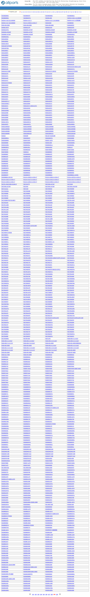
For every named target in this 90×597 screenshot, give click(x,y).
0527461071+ (49, 246)
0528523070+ (5, 504)
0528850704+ (5, 527)
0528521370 (70, 479)
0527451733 (48, 216)
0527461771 (48, 262)
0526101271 (48, 69)
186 (46, 594)
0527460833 (70, 237)
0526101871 (27, 94)
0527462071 (5, 271)
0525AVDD (48, 23)
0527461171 (48, 248)
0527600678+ (5, 283)
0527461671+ (71, 260)
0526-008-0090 (28, 25)
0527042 (26, 186)
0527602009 (48, 290)
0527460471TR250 (7, 232)
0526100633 (70, 39)
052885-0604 (27, 523)
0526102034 (48, 99)
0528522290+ (71, 490)
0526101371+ (27, 76)
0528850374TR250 (7, 516)
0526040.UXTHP (71, 30)
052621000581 (71, 126)
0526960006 (5, 170)
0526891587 (48, 156)
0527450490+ (5, 191)
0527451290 (48, 207)
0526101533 (5, 85)
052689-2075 (70, 159)
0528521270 (48, 477)
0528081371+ (71, 410)
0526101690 (48, 89)
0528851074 (70, 532)
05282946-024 (49, 451)
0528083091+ (49, 444)
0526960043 (48, 172)
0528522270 (48, 490)
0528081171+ (27, 405)
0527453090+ (5, 228)
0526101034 (5, 59)
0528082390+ (71, 430)
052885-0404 (49, 516)
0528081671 (48, 417)
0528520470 (70, 467)
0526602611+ (49, 145)
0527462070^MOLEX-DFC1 (52, 269)
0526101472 (48, 80)
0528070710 (27, 371)
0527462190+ (5, 274)
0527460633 (48, 232)
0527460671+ (27, 235)
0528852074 (48, 541)
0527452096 (27, 223)
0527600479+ (27, 278)
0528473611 (70, 465)
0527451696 (5, 216)
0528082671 (27, 437)
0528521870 (27, 486)
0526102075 (48, 101)
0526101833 (5, 94)
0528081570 (70, 412)
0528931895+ (49, 590)
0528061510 (48, 359)
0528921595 (5, 553)
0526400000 (5, 142)
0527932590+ (5, 329)
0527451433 (5, 212)
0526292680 (70, 138)
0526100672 (70, 41)
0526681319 (5, 149)
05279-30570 (27, 299)
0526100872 (70, 50)
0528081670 (5, 417)
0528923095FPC (28, 574)
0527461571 (5, 258)
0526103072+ (71, 122)
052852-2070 (70, 488)
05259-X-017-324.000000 (8, 23)
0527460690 (70, 235)
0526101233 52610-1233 (74, 66)
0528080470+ (5, 384)
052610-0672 (5, 43)
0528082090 (70, 424)
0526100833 (48, 48)
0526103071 (70, 119)
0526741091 (70, 149)
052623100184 (71, 133)
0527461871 (48, 265)
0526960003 (70, 168)
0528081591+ (71, 414)
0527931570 (48, 313)
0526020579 (70, 25)
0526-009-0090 (49, 25)
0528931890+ (5, 590)
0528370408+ (27, 460)
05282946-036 (71, 451)
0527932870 (70, 331)
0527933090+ (5, 338)
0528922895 (48, 569)
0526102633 (5, 115)
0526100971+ (71, 55)
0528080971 (27, 398)
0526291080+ (71, 136)
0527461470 (70, 253)
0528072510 (27, 380)
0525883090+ (49, 15)
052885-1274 (49, 537)
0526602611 (27, 145)
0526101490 (48, 83)
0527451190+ (71, 205)
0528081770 (27, 419)
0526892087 (5, 161)
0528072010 (5, 377)
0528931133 (48, 578)
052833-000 (70, 458)
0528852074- (70, 541)
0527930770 (70, 301)
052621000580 (49, 126)
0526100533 (5, 39)
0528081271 (70, 407)
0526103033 (5, 119)
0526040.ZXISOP (6, 32)
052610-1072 (49, 62)
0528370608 (48, 460)
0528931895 (27, 590)
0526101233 (48, 66)
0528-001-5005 (49, 343)
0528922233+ (27, 564)
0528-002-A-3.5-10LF (73, 345)
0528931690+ (71, 585)
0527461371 (27, 253)
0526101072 (27, 62)
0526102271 (5, 106)
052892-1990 (49, 557)
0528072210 (48, 377)
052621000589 (6, 131)
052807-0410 (27, 368)
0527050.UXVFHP (72, 186)
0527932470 (27, 327)
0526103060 (48, 119)
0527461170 (27, 248)
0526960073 (27, 175)
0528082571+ (49, 435)
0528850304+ (5, 513)
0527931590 (70, 313)
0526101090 (5, 64)
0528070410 (5, 368)
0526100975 (27, 57)
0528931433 (5, 583)
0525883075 (27, 15)
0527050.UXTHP (49, 186)
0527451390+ (49, 209)
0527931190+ (71, 308)
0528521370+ (5, 481)
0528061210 (5, 359)
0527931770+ (71, 315)
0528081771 (48, 419)
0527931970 (48, 320)
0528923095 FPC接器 (7, 574)
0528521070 (5, 477)
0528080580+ (71, 387)
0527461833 (70, 262)
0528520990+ (71, 474)
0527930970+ (71, 304)
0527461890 (5, 267)
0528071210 (5, 373)
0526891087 (70, 154)
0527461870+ (27, 265)
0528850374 (27, 513)
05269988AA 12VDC (72, 175)
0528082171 (70, 426)
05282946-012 (27, 451)
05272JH (26, 189)
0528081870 (27, 421)
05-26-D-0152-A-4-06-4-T (74, 182)
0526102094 (27, 103)
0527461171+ (71, 248)
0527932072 (27, 322)
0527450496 (27, 191)
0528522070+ (5, 490)
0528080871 (70, 394)
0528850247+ (5, 511)
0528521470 (48, 481)
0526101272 (27, 71)
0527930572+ (49, 299)
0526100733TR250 (7, 46)
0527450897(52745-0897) (8, 200)
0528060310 (48, 354)
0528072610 (48, 380)
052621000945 (71, 131)
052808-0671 (70, 389)
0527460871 (70, 239)
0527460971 (27, 244)
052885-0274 (49, 511)
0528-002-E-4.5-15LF (7, 350)
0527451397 (70, 209)
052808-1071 (49, 401)
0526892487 (5, 163)
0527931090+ (27, 308)
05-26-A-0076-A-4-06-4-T (74, 177)
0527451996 (27, 221)
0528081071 (27, 401)
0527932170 (5, 324)
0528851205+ (5, 537)
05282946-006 (5, 451)
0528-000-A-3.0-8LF (29, 341)
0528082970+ (27, 442)
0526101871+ (49, 94)
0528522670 (48, 495)
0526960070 (5, 175)
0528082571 (27, 435)
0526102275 (70, 106)
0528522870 (5, 500)
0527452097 (70, 223)
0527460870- (27, 239)
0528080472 (48, 384)
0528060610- (27, 357)
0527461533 (70, 255)
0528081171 (70, 403)
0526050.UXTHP (28, 32)
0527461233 (5, 251)
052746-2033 (5, 269)
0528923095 (70, 571)
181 (33, 594)
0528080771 (5, 394)
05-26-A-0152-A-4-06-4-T (52, 179)
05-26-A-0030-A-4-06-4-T (30, 177)
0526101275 (5, 73)
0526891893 (27, 159)
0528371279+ (49, 463)
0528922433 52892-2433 (30, 567)
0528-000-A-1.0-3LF (72, 338)
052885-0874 (5, 530)
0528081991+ (71, 421)
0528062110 (5, 364)
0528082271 (48, 428)
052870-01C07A (6, 507)
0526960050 (70, 172)
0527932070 (70, 320)
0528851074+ (5, 534)
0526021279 (27, 27)
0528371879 (27, 465)
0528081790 (70, 419)
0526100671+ (49, 41)
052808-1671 (70, 417)
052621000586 (71, 129)
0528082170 (48, 426)
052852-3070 (70, 502)
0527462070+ (71, 269)
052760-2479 (27, 292)
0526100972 (5, 57)
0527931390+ (71, 311)
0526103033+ (27, 119)
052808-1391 (5, 412)
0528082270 (27, 428)
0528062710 (5, 366)
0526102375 (70, 108)
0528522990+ (5, 502)
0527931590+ (5, 315)
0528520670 (48, 470)
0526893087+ (5, 168)
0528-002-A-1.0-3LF (50, 345)
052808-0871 (5, 396)
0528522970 (27, 500)
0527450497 (48, 191)
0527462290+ (27, 274)
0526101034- (27, 59)
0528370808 (5, 463)
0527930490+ (49, 297)
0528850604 (5, 523)
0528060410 (70, 354)
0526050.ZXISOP (50, 32)
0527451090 (27, 202)
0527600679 (27, 283)
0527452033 (70, 221)
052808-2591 (70, 435)
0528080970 (5, 398)
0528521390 (27, 481)
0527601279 (27, 288)
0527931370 (27, 311)
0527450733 (5, 195)
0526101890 (27, 96)
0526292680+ (5, 140)
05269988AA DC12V (7, 177)
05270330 (70, 184)
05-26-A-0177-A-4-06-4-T (74, 179)
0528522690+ (27, 497)
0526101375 (70, 76)
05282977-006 (49, 456)
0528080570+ (27, 387)
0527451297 (70, 207)
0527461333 (5, 253)
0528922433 (5, 567)
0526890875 (70, 152)
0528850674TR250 (29, 525)
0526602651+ (5, 147)
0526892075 (48, 159)
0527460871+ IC (49, 242)
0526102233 (70, 103)
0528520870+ (5, 474)
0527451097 (27, 205)
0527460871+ (27, 242)
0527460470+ (27, 230)
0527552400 (48, 276)
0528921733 (27, 555)
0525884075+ (27, 18)
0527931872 (5, 320)
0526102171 (48, 103)
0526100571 (27, 39)
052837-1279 (27, 463)
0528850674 (70, 523)
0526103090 (48, 124)
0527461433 (48, 253)
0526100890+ (49, 53)
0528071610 (5, 375)
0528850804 (48, 527)
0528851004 (48, 532)
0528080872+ (49, 396)
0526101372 (48, 76)
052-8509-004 (27, 467)
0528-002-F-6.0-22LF (51, 350)
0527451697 (27, 216)
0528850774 (27, 527)
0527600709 (5, 285)
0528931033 (48, 576)
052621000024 (6, 126)
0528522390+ (49, 493)
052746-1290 (70, 251)
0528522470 (70, 493)
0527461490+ (49, 255)
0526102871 (70, 117)
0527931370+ (49, 311)
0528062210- (49, 364)
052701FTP (27, 184)
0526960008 (27, 170)
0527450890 (5, 198)
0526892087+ (27, 161)
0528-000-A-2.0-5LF (7, 341)
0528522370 (5, 493)
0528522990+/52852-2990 (31, 502)
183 (38, 594)
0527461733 (5, 262)
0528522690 (5, 497)
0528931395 (70, 581)
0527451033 (5, 202)
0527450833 (70, 195)
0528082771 (5, 440)
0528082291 (5, 430)
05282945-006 (5, 449)
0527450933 (27, 200)
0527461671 (48, 260)
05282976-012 (27, 456)
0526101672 (5, 89)
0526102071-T (5, 101)
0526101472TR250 (7, 83)
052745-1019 (70, 200)
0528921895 (70, 555)
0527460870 (5, 239)
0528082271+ (71, 428)
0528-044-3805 (28, 354)
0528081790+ (5, 421)
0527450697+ (71, 193)
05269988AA (48, 175)
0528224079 (27, 447)
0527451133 (48, 205)
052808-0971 (49, 398)
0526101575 (5, 87)
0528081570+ (5, 414)
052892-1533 (70, 551)
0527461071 (27, 246)
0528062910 (27, 366)
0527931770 (48, 315)
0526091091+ (71, 34)
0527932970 (27, 334)
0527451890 (5, 218)
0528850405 (5, 518)
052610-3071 (5, 122)
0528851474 (27, 539)
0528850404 (27, 516)
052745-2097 (5, 225)
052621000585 (49, 129)
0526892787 (70, 163)
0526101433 (5, 78)
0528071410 (48, 373)
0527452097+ (49, 225)
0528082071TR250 (50, 424)
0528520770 (5, 472)
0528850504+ (49, 520)
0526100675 (27, 43)
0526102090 (70, 101)
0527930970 (48, 304)
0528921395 (70, 548)
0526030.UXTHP (28, 30)
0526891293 (27, 156)
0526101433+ (49, 78)
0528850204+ (71, 509)
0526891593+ (71, 156)
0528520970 (27, 474)
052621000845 (49, 131)
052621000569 (28, 126)
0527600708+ (71, 283)
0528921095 (27, 546)
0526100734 (27, 46)
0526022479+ (5, 30)
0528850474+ (71, 518)
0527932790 (48, 331)
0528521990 (27, 488)
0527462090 (70, 271)
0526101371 (5, 76)
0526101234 (5, 69)
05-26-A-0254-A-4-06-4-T (30, 182)
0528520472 (5, 470)
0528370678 (70, 460)
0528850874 (70, 527)
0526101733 (70, 89)
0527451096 (70, 202)
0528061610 (70, 359)
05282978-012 (27, 458)
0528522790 (70, 497)
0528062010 (48, 361)
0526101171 (5, 66)
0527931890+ (27, 320)
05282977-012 (71, 456)
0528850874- (27, 530)
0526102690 (5, 117)
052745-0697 (49, 193)
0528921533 (48, 551)
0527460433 (5, 230)
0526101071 (48, 59)
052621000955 (6, 133)
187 (49, 594)
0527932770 (27, 331)
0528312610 (48, 458)
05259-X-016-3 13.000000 (74, 18)
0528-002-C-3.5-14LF (73, 348)
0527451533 (48, 212)
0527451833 (70, 216)
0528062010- (70, 361)
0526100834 (70, 48)
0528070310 (70, 366)
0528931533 (70, 583)
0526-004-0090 (6, 25)
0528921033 (5, 546)
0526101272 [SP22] (50, 71)
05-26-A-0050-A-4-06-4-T (52, 177)
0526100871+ (49, 50)
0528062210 (27, 364)
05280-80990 (70, 398)
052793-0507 (70, 297)
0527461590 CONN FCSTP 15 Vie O (55, 258)
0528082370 (27, 430)
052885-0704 (70, 525)
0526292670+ (49, 138)
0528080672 (5, 391)
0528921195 (5, 548)
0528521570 (27, 483)
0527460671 (5, 235)
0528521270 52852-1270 (8, 479)
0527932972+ (71, 334)
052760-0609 (49, 281)
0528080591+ (5, 389)
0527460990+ (49, 244)
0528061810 (27, 361)
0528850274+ (71, 511)
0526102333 (27, 108)
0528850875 (70, 530)
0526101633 (48, 87)
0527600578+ (5, 281)
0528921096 (48, 546)
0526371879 (27, 140)
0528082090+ (5, 426)
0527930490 (27, 297)
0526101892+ (71, 96)
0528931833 (70, 588)
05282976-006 (5, 456)
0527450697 (27, 193)
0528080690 (27, 391)
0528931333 (27, 581)
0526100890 (27, 53)
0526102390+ (5, 110)
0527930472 (5, 297)
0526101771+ (27, 92)
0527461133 (5, 248)
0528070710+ (49, 371)
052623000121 (49, 133)
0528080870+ (49, 394)
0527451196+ (5, 207)
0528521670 (70, 483)
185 (44, 594)
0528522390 (27, 493)
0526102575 (70, 112)
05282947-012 (27, 454)
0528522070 (48, 488)
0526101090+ (27, 64)
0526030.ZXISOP (50, 30)
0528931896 (70, 590)
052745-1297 (5, 209)
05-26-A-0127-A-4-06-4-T (30, 179)
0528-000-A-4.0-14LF (51, 341)
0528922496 (5, 569)
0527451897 (70, 218)
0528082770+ (71, 437)
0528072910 (27, 382)
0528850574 (70, 520)
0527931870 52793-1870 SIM (75, 318)
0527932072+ (49, 322)
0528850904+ (5, 532)
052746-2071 (27, 271)
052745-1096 (5, 205)
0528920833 (27, 544)
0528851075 (27, 534)
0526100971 (48, 55)
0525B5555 (70, 23)
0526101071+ (5, 62)
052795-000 (27, 338)
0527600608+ (27, 281)
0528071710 (27, 375)
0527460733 (27, 237)
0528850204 (48, 509)
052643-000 (48, 142)
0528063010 (48, 366)
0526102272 (48, 106)
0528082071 (27, 424)
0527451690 (70, 214)
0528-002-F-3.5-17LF (29, 350)
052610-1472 (70, 80)
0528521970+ (5, 488)
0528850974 (27, 532)
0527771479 (5, 295)
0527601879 (5, 290)
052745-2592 (70, 225)
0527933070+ (49, 336)
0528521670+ (5, 486)
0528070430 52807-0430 (74, 368)
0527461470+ (5, 255)
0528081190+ (49, 405)
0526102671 (27, 115)
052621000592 (28, 131)
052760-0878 (27, 285)
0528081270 (27, 407)
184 (41, 594)
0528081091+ (27, 403)
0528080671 (48, 389)
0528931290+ (5, 581)
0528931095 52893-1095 (8, 578)
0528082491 (70, 433)
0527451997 (48, 221)
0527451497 (27, 212)
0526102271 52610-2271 (30, 106)
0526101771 (5, 92)
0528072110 (27, 377)
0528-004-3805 (6, 352)
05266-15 (69, 147)
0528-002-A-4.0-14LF (7, 348)
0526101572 (70, 85)
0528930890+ (71, 574)
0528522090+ (27, 490)
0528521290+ (49, 479)
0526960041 (27, 172)
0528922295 (70, 564)
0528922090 (27, 560)
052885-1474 (49, 539)
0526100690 (48, 43)
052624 (4, 136)
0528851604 (70, 539)
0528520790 (27, 472)
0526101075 (70, 62)
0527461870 (5, 265)
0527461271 (48, 251)
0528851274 (27, 537)
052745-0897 (70, 198)
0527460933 (5, 244)
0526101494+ (71, 83)
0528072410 (5, 380)
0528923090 (5, 571)
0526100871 (5, 50)
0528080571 (48, 387)
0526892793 (5, 165)
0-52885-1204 (49, 534)
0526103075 (5, 124)
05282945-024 (49, 449)
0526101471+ (27, 80)
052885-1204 (70, 534)
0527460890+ (71, 242)
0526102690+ (27, 117)
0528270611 (48, 447)
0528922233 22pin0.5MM (8, 564)
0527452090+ (5, 223)
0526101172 (27, 66)
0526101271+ (71, 69)
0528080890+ (71, 396)
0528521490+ (5, 483)
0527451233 (27, 207)
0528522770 (48, 497)
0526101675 (27, 89)
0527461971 (48, 267)
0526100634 (5, 41)
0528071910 (70, 375)
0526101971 (5, 99)
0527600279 (5, 278)
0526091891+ (49, 36)
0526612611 (27, 147)
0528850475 (5, 520)
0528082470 (27, 433)
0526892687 (48, 163)
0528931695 (5, 588)
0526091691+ (27, 36)
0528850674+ (5, 525)
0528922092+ (71, 560)
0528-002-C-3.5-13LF (51, 348)
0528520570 (27, 470)
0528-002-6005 (28, 345)
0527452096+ (49, 223)
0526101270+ (27, 69)
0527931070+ (5, 308)
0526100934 (27, 55)
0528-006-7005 (49, 352)
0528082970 (5, 442)
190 (57, 594)
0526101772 (48, 92)
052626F (26, 136)
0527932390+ (5, 327)
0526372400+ (71, 140)
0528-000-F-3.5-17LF (7, 343)
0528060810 (70, 357)
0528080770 (48, 391)
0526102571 (48, 112)
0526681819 (27, 149)
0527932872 (5, 334)
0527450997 (48, 200)
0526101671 (70, 87)
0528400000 (48, 465)
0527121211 (5, 189)
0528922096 (27, 562)
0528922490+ (49, 567)
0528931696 (27, 588)
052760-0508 (49, 278)
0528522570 (5, 495)
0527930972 (5, 306)
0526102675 (70, 115)
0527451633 (48, 214)
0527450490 (70, 189)
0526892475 (70, 161)
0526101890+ (49, 96)
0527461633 (70, 258)
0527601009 (70, 285)
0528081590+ (49, 414)
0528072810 (5, 382)
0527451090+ (49, 202)
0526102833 (48, 117)
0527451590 (70, 212)
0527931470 (5, 313)
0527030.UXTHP (49, 184)
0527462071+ (49, 271)
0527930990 (27, 306)
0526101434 (70, 78)
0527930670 (5, 301)
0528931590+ (5, 585)
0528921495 (27, 551)
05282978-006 (5, 458)
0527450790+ (27, 195)
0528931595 (27, 585)
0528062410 (70, 364)
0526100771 (48, 46)
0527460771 (48, 237)
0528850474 (27, 518)
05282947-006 (5, 454)
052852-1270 (70, 477)
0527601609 (70, 288)
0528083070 (70, 442)
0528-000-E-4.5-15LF (73, 341)
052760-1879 (27, 290)
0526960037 (5, 172)
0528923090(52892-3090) (30, 571)
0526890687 (48, 152)
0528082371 (48, 430)
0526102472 (70, 110)
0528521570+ (49, 483)
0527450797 (48, 195)
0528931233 (70, 578)
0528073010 (48, 382)
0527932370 (70, 324)
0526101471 (5, 80)
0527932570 (70, 327)
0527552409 (70, 276)
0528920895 (48, 544)
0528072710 (70, 380)
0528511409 (48, 467)
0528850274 (27, 511)
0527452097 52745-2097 (30, 225)
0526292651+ (5, 138)
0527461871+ (71, 265)
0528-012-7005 (6, 354)
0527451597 (5, 214)
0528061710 (5, 361)
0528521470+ (71, 481)
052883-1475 (27, 509)
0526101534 (27, 85)
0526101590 (27, 87)
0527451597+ (27, 214)
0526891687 (5, 159)
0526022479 (70, 27)
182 (36, 594)
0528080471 (27, 384)
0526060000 (48, 34)
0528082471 (48, 433)
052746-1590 (27, 258)
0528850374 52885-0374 (52, 513)
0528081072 (5, 403)
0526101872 (70, 94)
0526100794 (27, 48)
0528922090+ (49, 560)
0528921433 (5, 551)
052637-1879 (49, 140)
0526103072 (48, 122)
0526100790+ (5, 48)
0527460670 (70, 232)
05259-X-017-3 (28, 20)
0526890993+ (27, 154)
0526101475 (27, 83)
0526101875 (5, 96)
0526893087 (70, 165)
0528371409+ (71, 463)
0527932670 (27, 329)
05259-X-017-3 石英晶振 (73, 20)
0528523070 (48, 502)
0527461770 (27, 262)
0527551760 (27, 276)
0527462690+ (49, 274)
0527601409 (48, 288)
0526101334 (70, 73)
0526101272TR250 (72, 71)
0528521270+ (27, 479)
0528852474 (5, 544)
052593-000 (48, 18)
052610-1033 (70, 57)
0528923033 (70, 569)
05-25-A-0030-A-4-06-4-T (30, 23)
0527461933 (27, 267)
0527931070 (70, 306)
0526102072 (27, 101)
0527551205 (5, 276)
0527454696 (70, 228)
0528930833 (48, 574)
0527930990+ (49, 306)
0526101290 (27, 73)
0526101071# (71, 59)
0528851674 (5, 541)
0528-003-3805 (71, 350)
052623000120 (28, 133)
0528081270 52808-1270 (52, 407)
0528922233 (70, 562)
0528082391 (5, 433)
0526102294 (5, 108)
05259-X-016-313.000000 (8, 20)
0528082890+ (71, 440)
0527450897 (48, 198)
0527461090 (70, 246)
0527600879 (48, 285)
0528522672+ (71, 495)
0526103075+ (27, 124)
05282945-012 (27, 449)
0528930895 (5, 576)
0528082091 (27, 426)
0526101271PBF (6, 71)
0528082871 (48, 440)
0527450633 (70, 191)
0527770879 (70, 292)
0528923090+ (49, 571)
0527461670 (5, 260)
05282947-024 (49, 454)
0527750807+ (49, 292)
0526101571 (48, 85)
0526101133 (70, 64)
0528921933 (27, 557)
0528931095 (70, 576)
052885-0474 (49, 518)
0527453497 (48, 228)
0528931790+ (49, 588)
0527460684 (48, 235)
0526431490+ (5, 145)
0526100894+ (71, 53)
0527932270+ (49, 324)
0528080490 (70, 384)
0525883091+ (71, 15)
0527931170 (48, 308)
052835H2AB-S (6, 460)
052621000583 (6, 129)
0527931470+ (27, 313)
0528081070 (5, 401)
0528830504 (48, 507)
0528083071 (5, 444)
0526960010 (48, 170)
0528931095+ (27, 578)
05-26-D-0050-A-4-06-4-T (52, 182)
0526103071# (27, 122)
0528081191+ (5, 407)
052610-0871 (27, 50)
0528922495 (70, 567)
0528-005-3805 (28, 352)
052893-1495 (49, 583)
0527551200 (70, 274)
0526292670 (27, 138)
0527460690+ (5, 237)
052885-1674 (27, 541)
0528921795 (48, 555)
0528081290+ (5, 410)
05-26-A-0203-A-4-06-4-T (8, 182)
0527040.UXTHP (6, 186)
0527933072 (70, 336)
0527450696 (5, 193)
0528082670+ (5, 437)
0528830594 (70, 507)
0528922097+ (49, 562)
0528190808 (70, 444)
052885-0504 (27, 520)
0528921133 (70, 546)
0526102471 (48, 110)
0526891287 (5, 156)
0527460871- (5, 242)
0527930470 (48, 295)
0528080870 (27, 394)
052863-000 (70, 504)
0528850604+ (49, 523)
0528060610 (5, 357)
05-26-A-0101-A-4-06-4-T (8, 179)
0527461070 (5, 246)
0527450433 (48, 189)
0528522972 (48, 500)
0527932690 (70, 329)
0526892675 (27, 163)
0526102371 (48, 108)
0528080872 (27, 396)
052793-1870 (27, 318)
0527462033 (70, 267)
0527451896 (27, 218)
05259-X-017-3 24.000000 (52, 20)
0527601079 (5, 288)
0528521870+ (49, 486)
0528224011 (5, 447)
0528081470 (27, 412)
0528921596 (27, 553)
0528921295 (27, 548)
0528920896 (70, 544)
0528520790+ (49, 472)
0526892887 (27, 165)
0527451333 (27, 209)
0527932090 (70, 322)
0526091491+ (5, 36)
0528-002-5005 (6, 345)
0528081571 (27, 414)
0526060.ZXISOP (28, 34)
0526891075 (48, 154)
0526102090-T (5, 103)
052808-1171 (5, 405)
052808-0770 (70, 391)
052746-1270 (27, 251)
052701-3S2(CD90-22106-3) (9, 184)
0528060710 (48, 357)
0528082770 (48, 437)
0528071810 (48, 375)
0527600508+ (71, 278)
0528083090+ (27, 444)
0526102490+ (27, 112)
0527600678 (70, 281)
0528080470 (70, 382)
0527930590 (70, 299)
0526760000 (5, 152)
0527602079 (70, 290)
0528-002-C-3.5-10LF (29, 348)
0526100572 (48, 39)
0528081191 (70, 405)
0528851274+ (71, 537)
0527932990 (5, 336)
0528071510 (70, 373)
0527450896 (27, 198)
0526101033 (48, 57)
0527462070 (27, 269)
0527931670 (27, 315)
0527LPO (48, 338)
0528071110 (70, 371)
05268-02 (26, 152)
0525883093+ (5, 18)
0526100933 (5, 55)
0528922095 (5, 562)
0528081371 (48, 410)
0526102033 (27, 99)
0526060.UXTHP (6, 34)
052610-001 (70, 36)
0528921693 (48, 553)
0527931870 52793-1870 (52, 318)
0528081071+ (71, 401)
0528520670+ (71, 470)
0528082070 (5, 424)
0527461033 (70, 244)
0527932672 (48, 329)
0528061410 (27, 359)
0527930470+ (71, 295)
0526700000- (49, 149)
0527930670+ (27, 301)
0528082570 (5, 435)
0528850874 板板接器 (51, 530)
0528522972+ (71, 500)
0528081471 (48, 412)
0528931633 (48, 585)
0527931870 (5, 318)
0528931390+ (49, 581)
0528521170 (27, 477)
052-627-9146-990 (50, 136)
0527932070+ (5, 322)
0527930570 (5, 299)
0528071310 (27, 373)
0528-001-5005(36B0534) (74, 343)
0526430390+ (71, 142)
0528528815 (27, 504)
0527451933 (5, 221)
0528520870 (70, 472)
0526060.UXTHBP (72, 32)
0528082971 (48, 442)
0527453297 (27, 228)
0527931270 (5, 311)
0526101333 (48, 73)
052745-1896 (49, 218)
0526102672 (48, 115)
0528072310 (70, 377)
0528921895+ (5, 557)
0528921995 (70, 557)
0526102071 (70, 99)
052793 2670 (27, 295)
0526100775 (70, 46)
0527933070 (27, 336)
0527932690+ (5, 331)
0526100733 (70, 43)
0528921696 (5, 555)
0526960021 (70, 170)
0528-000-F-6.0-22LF (29, 343)
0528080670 (27, 389)
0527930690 (48, 301)
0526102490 (5, 112)
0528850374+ (71, 513)
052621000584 (28, 129)
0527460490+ (27, 232)
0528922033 (5, 560)
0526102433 (27, 110)
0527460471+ (71, 230)
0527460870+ (49, 239)
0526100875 (5, 53)
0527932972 (48, 334)
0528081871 (48, 421)
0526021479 (48, 27)
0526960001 (48, 168)
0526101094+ (49, 64)
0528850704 (48, 525)
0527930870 (27, 304)
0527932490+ (49, 327)
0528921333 (48, 548)
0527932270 (27, 324)
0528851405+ (5, 539)
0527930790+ (5, 304)
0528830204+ (27, 507)
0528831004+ (5, 509)
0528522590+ (27, 495)
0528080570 (5, 387)
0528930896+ (27, 576)
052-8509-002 (5, 467)
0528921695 (70, 553)
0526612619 (48, 147)
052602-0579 (5, 27)
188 (52, 594)
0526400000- (27, 142)
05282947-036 (71, 454)
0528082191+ (5, 428)
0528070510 (5, 371)
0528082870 (27, 440)
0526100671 (27, 41)
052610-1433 (27, 78)
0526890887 (5, 154)
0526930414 (27, 168)
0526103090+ (71, 124)
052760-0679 (49, 283)
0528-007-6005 (71, 352)
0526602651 (70, 145)
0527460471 (48, 230)
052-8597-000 (49, 504)
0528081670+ (27, 417)
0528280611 (70, 447)
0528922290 (48, 564)
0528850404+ (71, 516)
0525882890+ (5, 15)
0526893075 (48, 165)
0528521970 (70, 486)
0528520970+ (49, 474)
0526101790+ (71, 92)
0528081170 (48, 403)
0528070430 (48, 368)
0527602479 (5, 292)
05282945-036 (71, 449)
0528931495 (27, 583)
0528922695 (27, 569)
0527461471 (27, 255)
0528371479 (5, 465)
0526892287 (48, 161)
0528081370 (27, 410)
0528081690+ (5, 419)
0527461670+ (27, 260)
